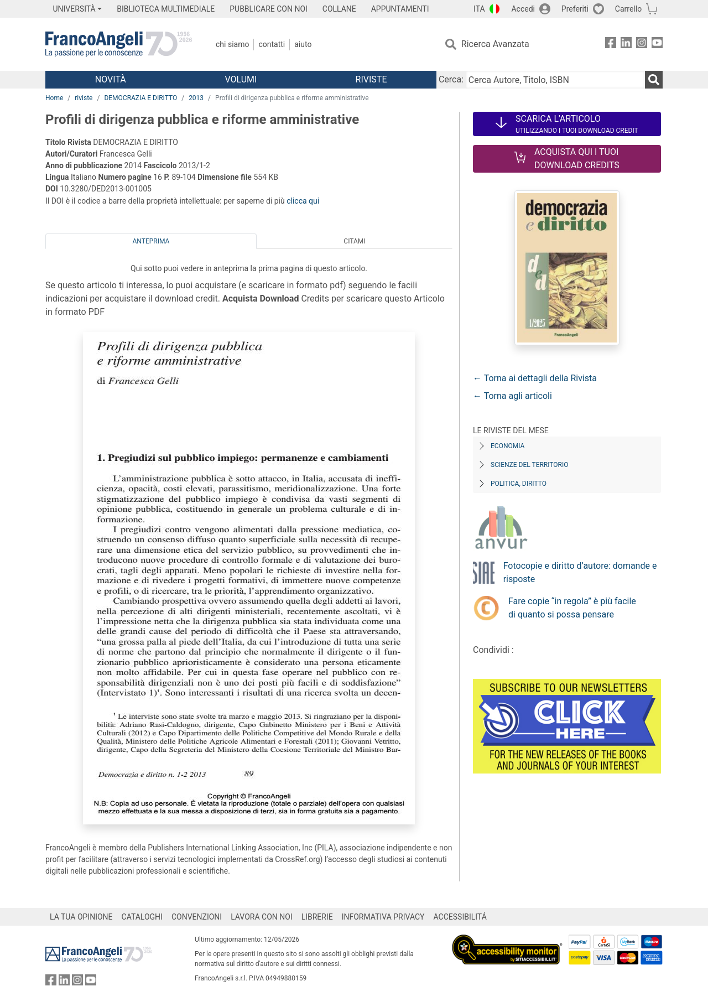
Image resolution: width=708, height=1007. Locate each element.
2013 (196, 98)
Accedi (523, 8)
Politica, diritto (518, 483)
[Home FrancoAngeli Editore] (118, 44)
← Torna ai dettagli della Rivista (535, 378)
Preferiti (575, 8)
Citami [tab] (354, 241)
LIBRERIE (317, 916)
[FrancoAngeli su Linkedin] (626, 44)
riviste (83, 98)
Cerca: (451, 79)
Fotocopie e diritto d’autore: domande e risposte (580, 572)
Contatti (271, 44)
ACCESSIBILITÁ (460, 916)
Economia (507, 446)
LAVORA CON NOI (262, 916)
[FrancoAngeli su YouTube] (657, 44)
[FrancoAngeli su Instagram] (641, 44)
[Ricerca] (654, 80)
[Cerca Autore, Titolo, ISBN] (555, 80)
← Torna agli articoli (512, 396)
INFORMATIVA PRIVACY (383, 916)
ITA (479, 8)
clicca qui (303, 200)
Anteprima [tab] (151, 241)
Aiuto (302, 44)
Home (54, 98)
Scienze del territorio (530, 465)
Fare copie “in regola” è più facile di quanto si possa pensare (572, 608)
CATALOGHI (142, 916)
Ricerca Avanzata (495, 44)
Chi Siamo (232, 44)
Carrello (628, 8)
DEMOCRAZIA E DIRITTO (140, 98)
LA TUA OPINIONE (81, 916)
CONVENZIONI (196, 916)
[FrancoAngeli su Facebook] (610, 44)
